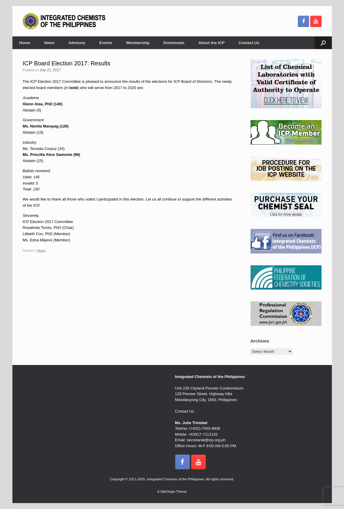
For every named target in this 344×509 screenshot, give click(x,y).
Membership (137, 43)
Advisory (76, 43)
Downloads (173, 43)
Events (105, 43)
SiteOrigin (167, 491)
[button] (323, 42)
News (49, 43)
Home (24, 43)
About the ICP (211, 43)
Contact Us (248, 43)
